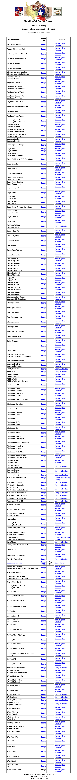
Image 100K (43, 563)
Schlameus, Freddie (14, 563)
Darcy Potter (60, 563)
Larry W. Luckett (61, 226)
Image (43, 44)
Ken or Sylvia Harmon (60, 44)
